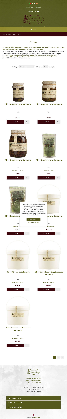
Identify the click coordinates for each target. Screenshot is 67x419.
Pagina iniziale (7, 34)
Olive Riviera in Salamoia (18, 272)
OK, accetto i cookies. (33, 219)
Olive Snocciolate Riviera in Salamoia (18, 329)
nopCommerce (36, 417)
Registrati (29, 7)
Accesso (38, 7)
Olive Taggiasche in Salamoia (18, 104)
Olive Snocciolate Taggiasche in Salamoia (49, 273)
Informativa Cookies (33, 222)
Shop (14, 34)
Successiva (62, 357)
